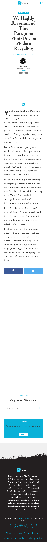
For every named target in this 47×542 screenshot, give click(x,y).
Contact (8, 538)
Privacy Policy (35, 538)
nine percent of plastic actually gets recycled (20, 222)
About (9, 533)
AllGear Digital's (24, 518)
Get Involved (20, 538)
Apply (23, 435)
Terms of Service (32, 533)
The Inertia (23, 66)
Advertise (18, 533)
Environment (23, 13)
